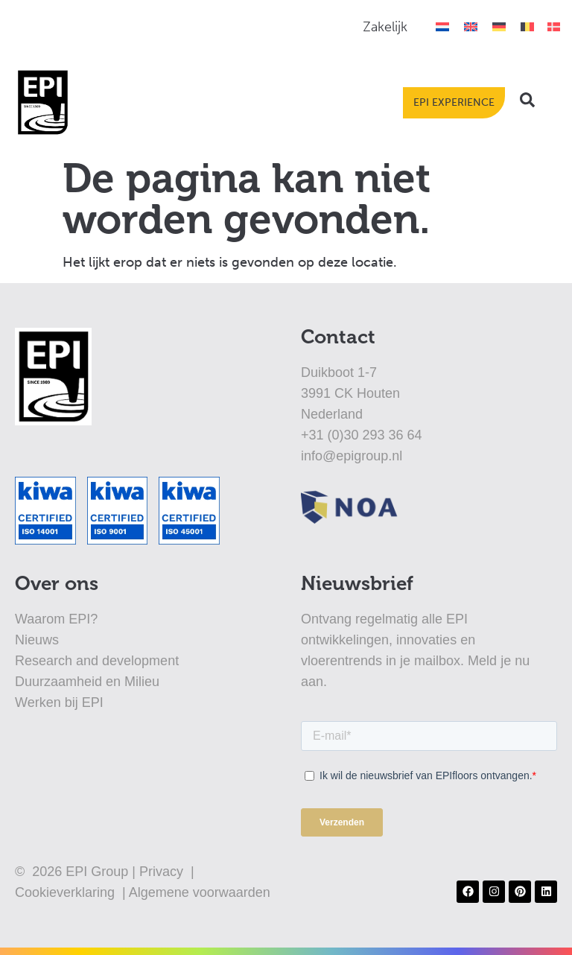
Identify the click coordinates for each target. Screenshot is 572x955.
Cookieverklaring (66, 892)
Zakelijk (385, 27)
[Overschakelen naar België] (527, 26)
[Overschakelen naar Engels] (471, 26)
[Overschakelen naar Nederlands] (442, 26)
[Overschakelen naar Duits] (499, 26)
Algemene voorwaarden (199, 892)
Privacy (163, 871)
